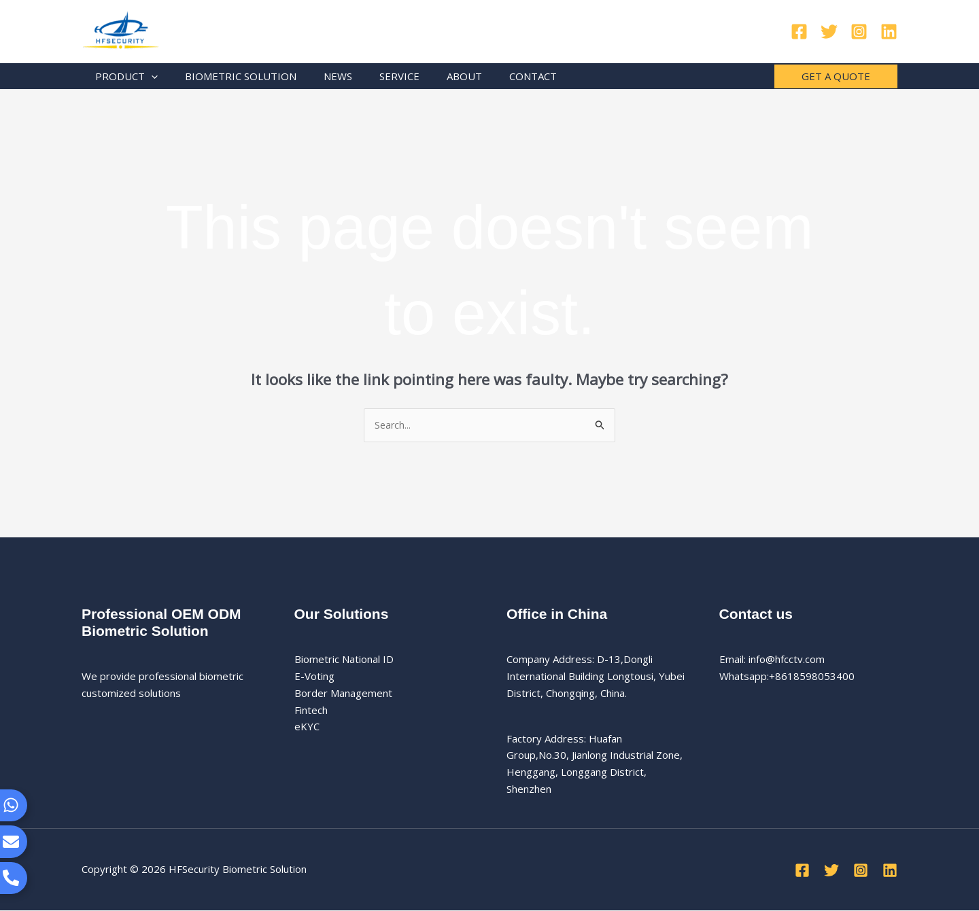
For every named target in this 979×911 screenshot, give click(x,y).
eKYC (307, 727)
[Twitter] (829, 31)
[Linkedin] (888, 31)
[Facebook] (799, 31)
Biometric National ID (344, 659)
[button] (835, 76)
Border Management (343, 693)
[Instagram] (859, 31)
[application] (147, 76)
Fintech (311, 710)
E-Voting (314, 676)
